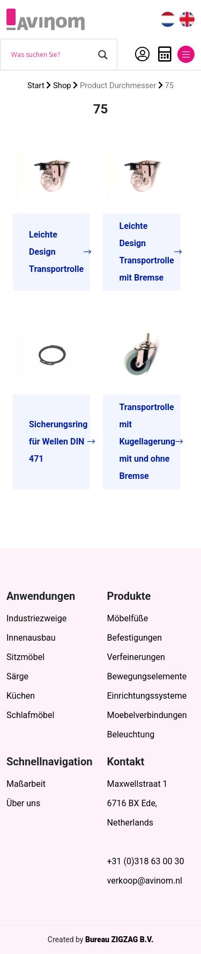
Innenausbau (31, 638)
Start (35, 85)
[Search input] (52, 54)
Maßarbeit (26, 784)
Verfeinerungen (136, 657)
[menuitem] (167, 19)
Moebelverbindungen (147, 715)
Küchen (20, 696)
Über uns (23, 803)
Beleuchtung (131, 734)
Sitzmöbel (25, 657)
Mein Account (142, 54)
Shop (62, 85)
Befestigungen (134, 638)
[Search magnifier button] (102, 54)
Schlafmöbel (30, 715)
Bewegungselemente (147, 676)
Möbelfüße (127, 618)
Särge (17, 676)
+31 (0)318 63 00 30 (145, 861)
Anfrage (165, 54)
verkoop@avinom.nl (144, 881)
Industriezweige (36, 618)
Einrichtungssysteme (147, 696)
